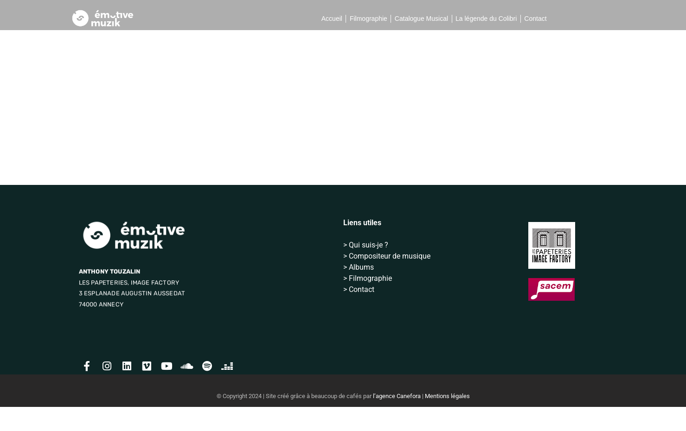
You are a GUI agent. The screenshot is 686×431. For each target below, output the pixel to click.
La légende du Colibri (486, 18)
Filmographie (368, 18)
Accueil (331, 18)
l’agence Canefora (397, 419)
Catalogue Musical (421, 18)
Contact (535, 18)
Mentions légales (447, 419)
